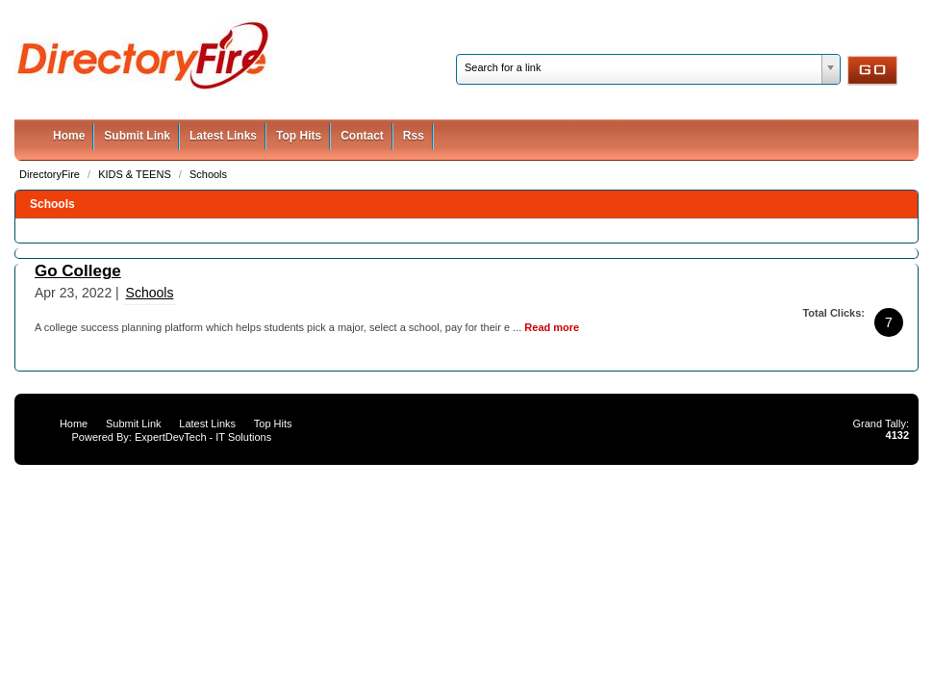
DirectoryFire (51, 174)
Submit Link (137, 135)
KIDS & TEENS (136, 174)
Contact (362, 135)
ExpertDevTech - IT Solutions (203, 437)
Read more (551, 327)
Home (69, 135)
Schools (208, 174)
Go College (78, 271)
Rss (413, 135)
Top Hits (298, 135)
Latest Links (223, 135)
